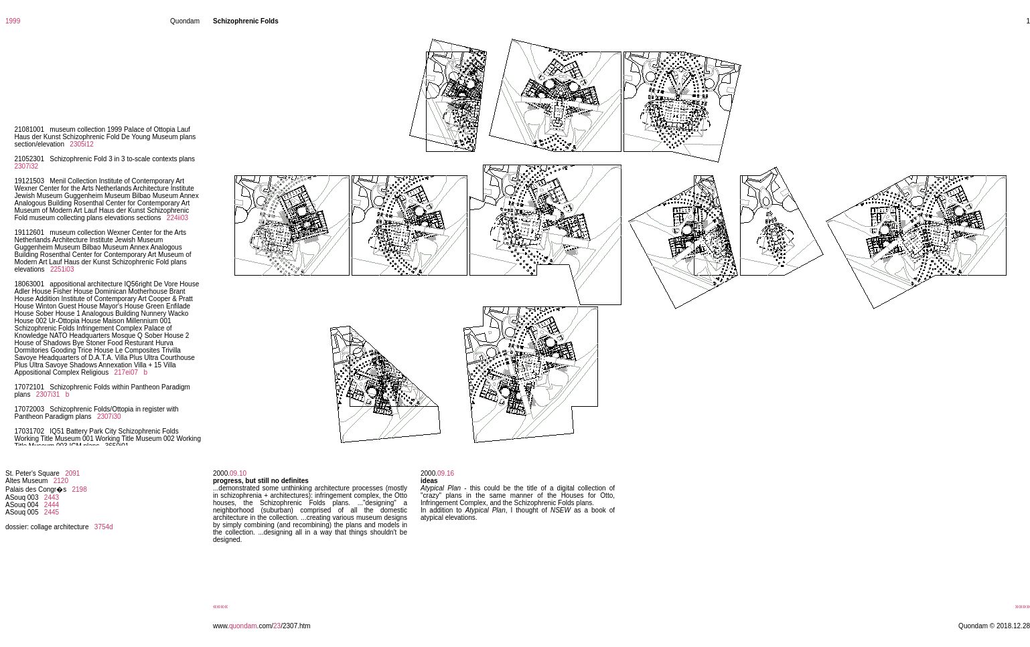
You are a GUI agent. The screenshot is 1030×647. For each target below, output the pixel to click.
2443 (51, 497)
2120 (61, 480)
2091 (72, 473)
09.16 (445, 473)
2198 (79, 489)
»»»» (1022, 606)
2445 (51, 512)
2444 (51, 505)
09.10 (238, 473)
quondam (243, 626)
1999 (12, 21)
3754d (103, 527)
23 (277, 626)
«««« (220, 606)
